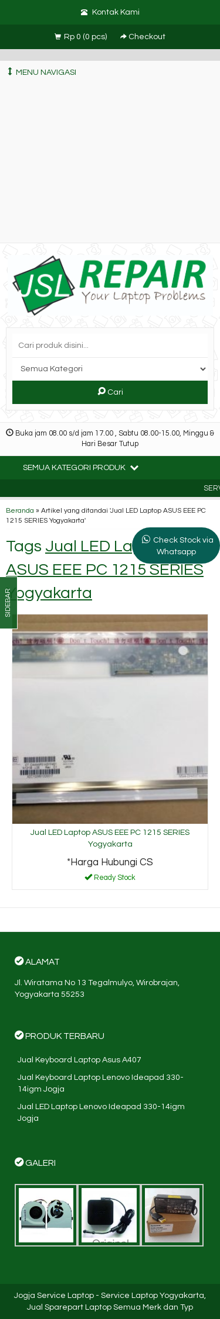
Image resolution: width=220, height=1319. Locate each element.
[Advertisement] (110, 163)
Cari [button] (110, 391)
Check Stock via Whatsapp (183, 546)
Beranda (20, 510)
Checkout (142, 37)
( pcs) (82, 37)
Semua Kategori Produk (80, 467)
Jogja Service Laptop (54, 1296)
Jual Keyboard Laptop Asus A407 (79, 1060)
